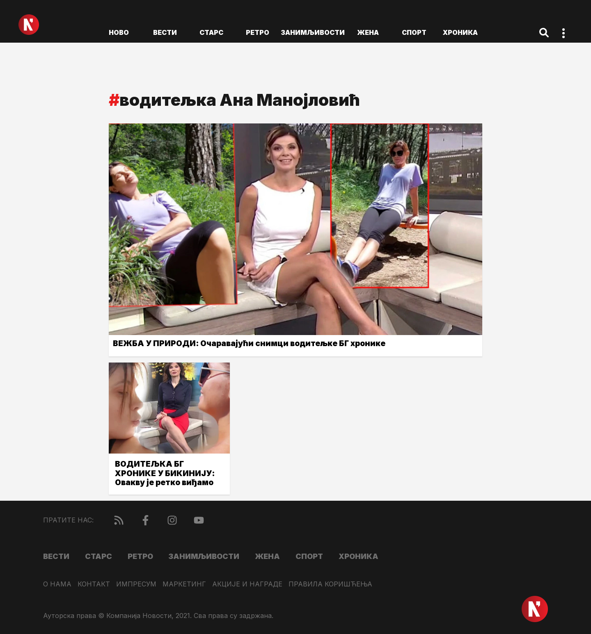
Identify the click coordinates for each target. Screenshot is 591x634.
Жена (368, 32)
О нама (57, 584)
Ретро (257, 32)
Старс (211, 32)
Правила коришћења (330, 584)
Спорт (414, 32)
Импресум (136, 584)
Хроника (460, 32)
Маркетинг (184, 584)
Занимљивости (313, 32)
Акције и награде (247, 584)
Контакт (94, 584)
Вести (165, 32)
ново (119, 32)
